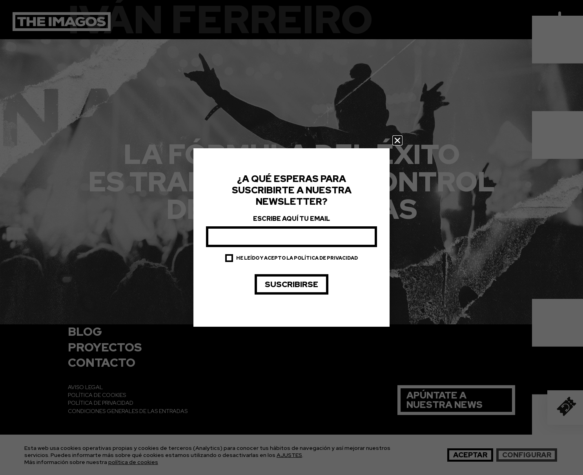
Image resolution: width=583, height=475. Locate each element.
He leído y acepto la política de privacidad (297, 258)
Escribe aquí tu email (291, 219)
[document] (291, 237)
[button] (397, 140)
